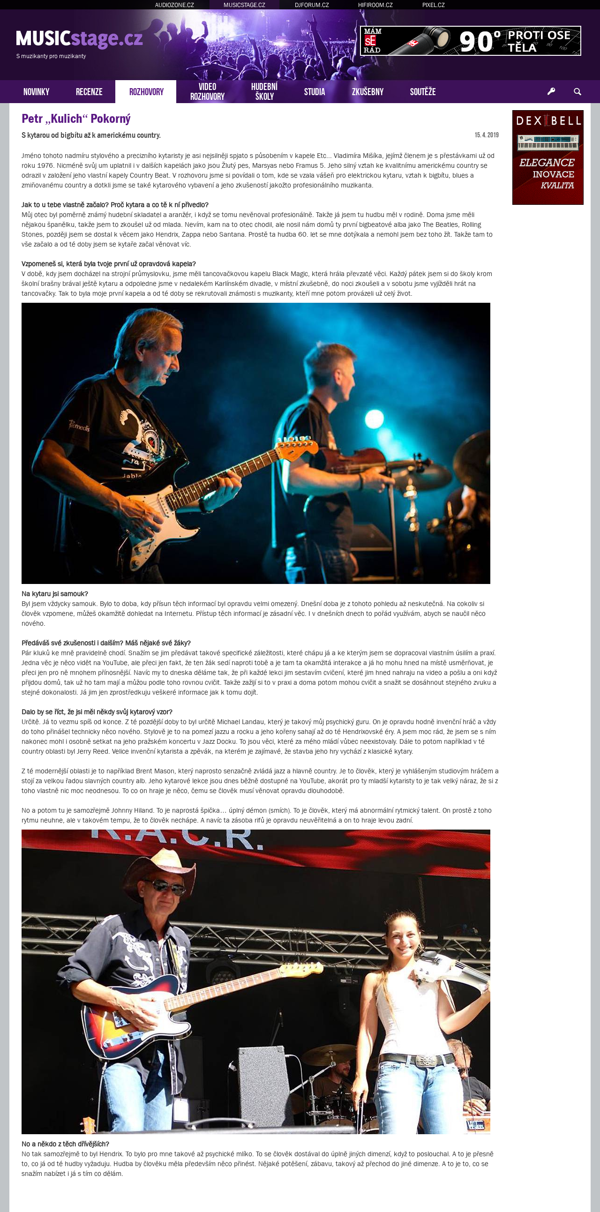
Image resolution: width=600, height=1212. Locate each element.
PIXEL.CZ (433, 4)
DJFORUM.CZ (312, 4)
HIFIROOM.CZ (375, 4)
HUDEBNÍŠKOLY (264, 90)
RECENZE (89, 91)
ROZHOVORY (146, 91)
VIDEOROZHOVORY (207, 90)
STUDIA (314, 91)
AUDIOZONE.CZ (174, 4)
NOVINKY (36, 91)
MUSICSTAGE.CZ (244, 4)
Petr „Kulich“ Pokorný (76, 118)
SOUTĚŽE (423, 91)
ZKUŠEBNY (367, 91)
